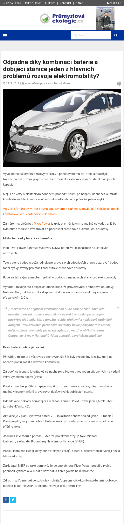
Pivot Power (42, 223)
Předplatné (33, 3)
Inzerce (50, 3)
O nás (79, 3)
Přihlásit (114, 3)
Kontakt (65, 3)
